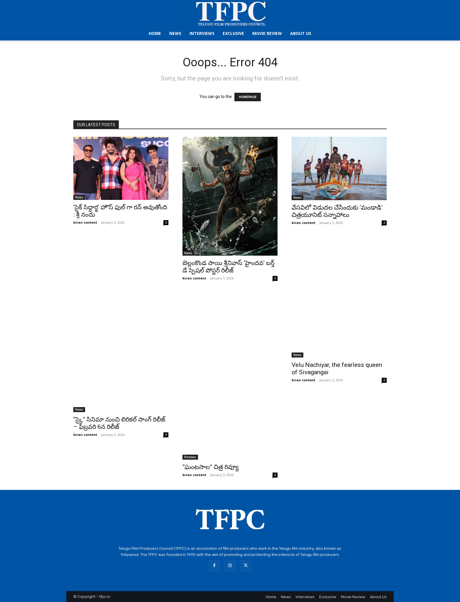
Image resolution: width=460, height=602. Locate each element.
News (79, 197)
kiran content (85, 222)
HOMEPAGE (247, 97)
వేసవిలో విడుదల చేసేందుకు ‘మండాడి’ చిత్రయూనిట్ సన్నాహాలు (337, 211)
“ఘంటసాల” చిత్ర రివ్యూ (210, 467)
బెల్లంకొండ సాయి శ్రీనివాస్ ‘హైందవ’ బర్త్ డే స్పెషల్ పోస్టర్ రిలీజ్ (228, 266)
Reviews (190, 457)
